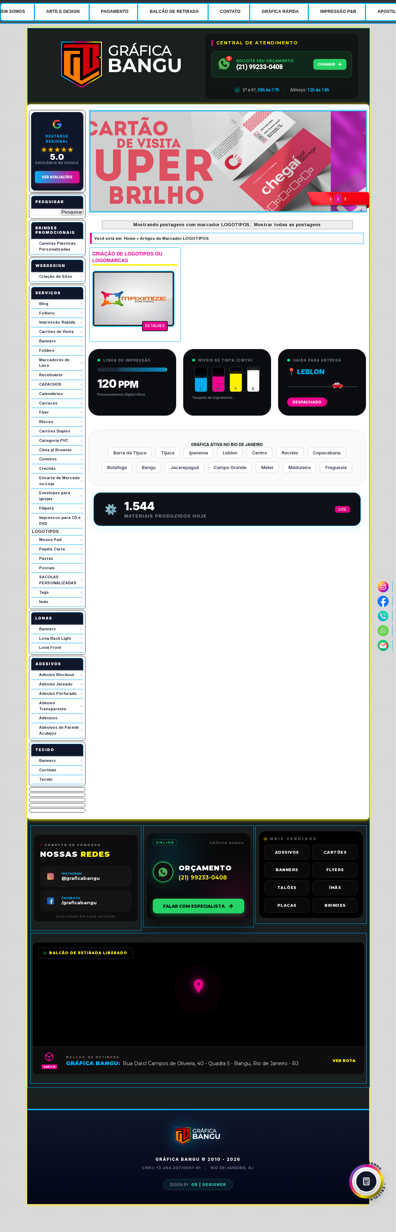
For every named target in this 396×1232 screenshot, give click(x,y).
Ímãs (43, 602)
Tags (44, 592)
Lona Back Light (55, 638)
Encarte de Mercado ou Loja (59, 481)
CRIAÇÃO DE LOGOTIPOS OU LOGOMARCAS (127, 257)
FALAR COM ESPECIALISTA (198, 906)
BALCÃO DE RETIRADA (174, 11)
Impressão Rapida (57, 322)
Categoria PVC (53, 440)
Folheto (47, 313)
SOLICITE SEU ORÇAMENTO (265, 61)
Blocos (46, 422)
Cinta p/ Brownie (55, 450)
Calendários (51, 394)
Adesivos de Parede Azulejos (59, 730)
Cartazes (48, 403)
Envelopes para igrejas (54, 496)
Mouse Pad (50, 539)
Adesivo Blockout (56, 675)
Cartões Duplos (54, 431)
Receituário (50, 375)
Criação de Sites (55, 276)
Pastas (46, 558)
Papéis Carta (52, 549)
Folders (46, 350)
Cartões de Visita (56, 331)
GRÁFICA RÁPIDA (280, 11)
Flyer (44, 412)
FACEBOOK (70, 898)
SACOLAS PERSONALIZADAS (57, 580)
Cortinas (48, 770)
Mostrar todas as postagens (287, 224)
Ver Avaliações (57, 177)
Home (129, 238)
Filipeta (46, 508)
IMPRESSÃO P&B (338, 11)
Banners (47, 341)
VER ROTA (344, 1060)
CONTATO (230, 11)
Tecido (46, 779)
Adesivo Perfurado (58, 693)
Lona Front (50, 647)
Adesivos (48, 718)
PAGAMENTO (115, 11)
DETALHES (155, 326)
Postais (47, 568)
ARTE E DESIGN (63, 11)
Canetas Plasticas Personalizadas (57, 246)
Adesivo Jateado (56, 684)
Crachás (47, 468)
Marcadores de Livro (54, 363)
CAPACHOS (50, 384)
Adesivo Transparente (52, 706)
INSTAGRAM (71, 873)
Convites (48, 459)
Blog (43, 304)
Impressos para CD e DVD (60, 520)
